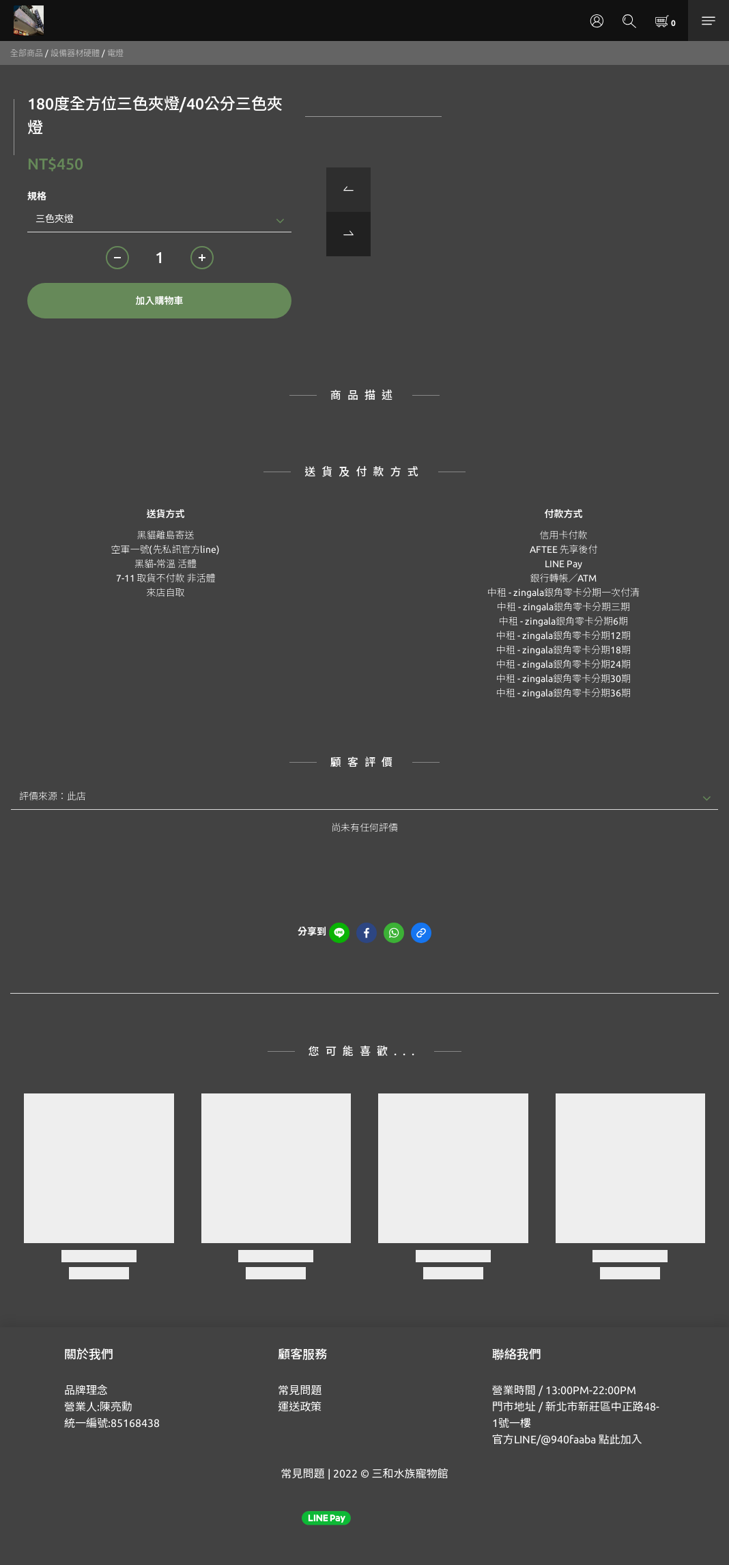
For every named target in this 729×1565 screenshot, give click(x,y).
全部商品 (26, 53)
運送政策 (299, 1406)
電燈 (115, 53)
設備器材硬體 (75, 53)
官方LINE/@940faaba (544, 1439)
